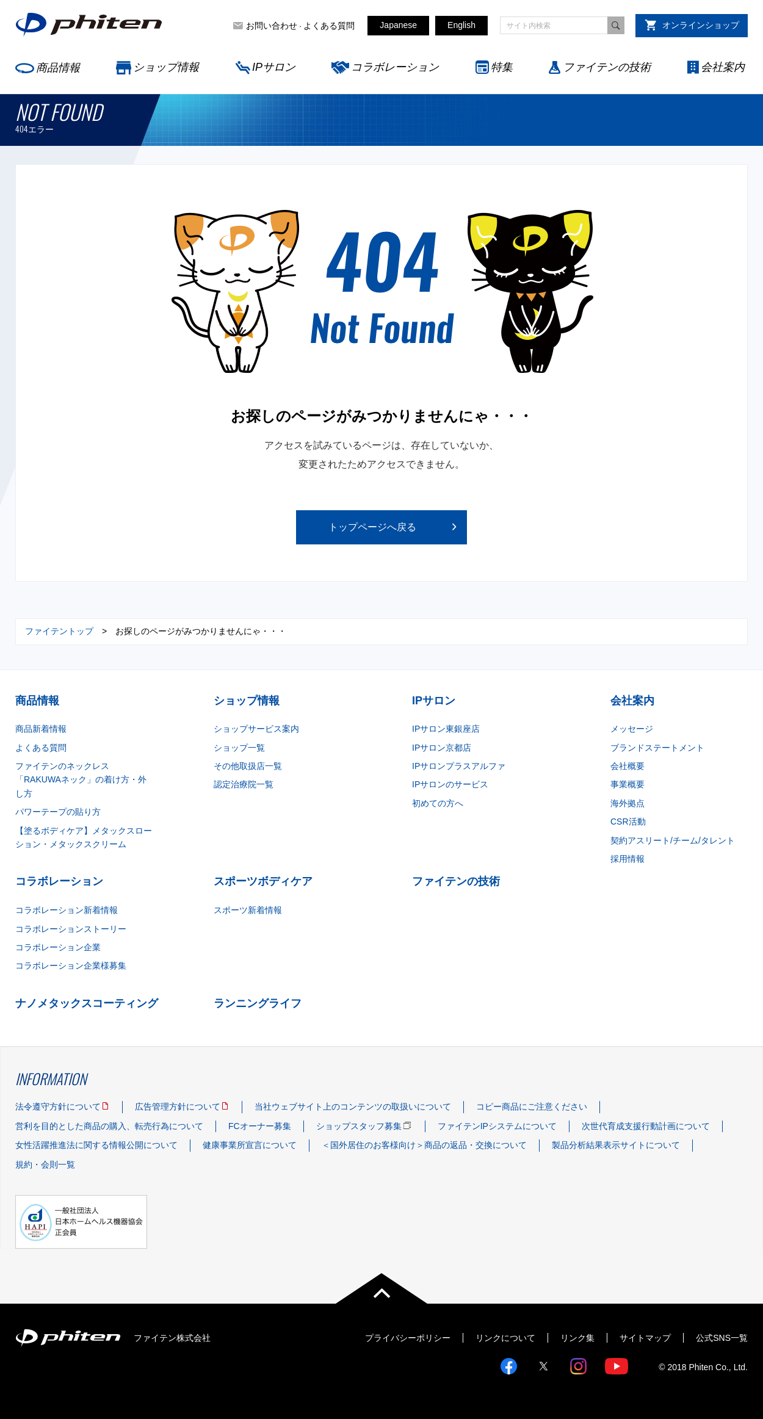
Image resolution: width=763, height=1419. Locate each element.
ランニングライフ (258, 1003)
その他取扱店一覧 (248, 766)
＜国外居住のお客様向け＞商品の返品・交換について (424, 1145)
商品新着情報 (41, 729)
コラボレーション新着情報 (66, 910)
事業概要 (627, 784)
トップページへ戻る (372, 527)
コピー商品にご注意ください (531, 1106)
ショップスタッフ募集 (359, 1126)
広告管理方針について (177, 1106)
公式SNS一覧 (722, 1338)
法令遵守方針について (58, 1106)
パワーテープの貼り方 (58, 812)
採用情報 (627, 859)
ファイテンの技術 (607, 67)
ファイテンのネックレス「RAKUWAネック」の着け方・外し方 (80, 779)
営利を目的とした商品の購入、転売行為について (109, 1126)
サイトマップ (645, 1338)
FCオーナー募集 (259, 1126)
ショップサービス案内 (256, 729)
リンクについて (505, 1338)
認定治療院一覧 (243, 784)
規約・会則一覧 (45, 1164)
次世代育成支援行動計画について (646, 1126)
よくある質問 (329, 26)
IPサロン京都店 (441, 748)
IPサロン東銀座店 (446, 729)
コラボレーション (395, 67)
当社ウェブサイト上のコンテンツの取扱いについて (353, 1106)
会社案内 (723, 67)
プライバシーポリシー (407, 1338)
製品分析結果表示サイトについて (616, 1145)
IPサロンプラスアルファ (458, 766)
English (461, 25)
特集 (502, 67)
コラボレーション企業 (58, 947)
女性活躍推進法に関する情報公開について (96, 1145)
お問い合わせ (271, 26)
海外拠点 (627, 803)
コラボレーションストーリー (70, 929)
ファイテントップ (59, 631)
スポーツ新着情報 (248, 910)
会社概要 (627, 766)
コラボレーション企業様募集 (70, 965)
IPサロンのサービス (450, 784)
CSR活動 (628, 821)
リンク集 (577, 1338)
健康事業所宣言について (250, 1145)
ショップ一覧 (239, 748)
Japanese (398, 25)
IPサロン (273, 67)
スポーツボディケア (263, 881)
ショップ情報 (166, 67)
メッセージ (631, 729)
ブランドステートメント (657, 748)
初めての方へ (437, 803)
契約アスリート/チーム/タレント (672, 840)
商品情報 (58, 68)
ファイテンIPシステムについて (497, 1126)
